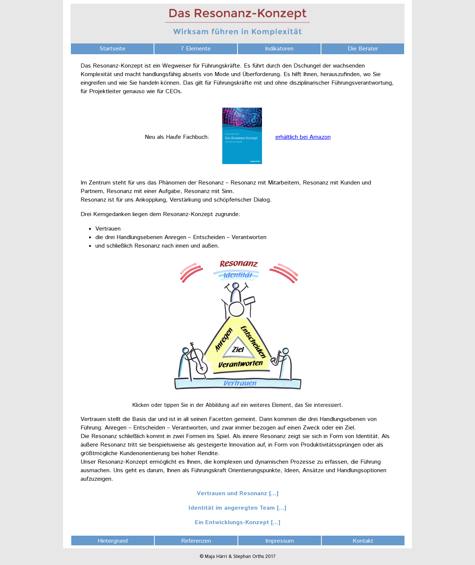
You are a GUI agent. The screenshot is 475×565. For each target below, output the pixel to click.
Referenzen (196, 541)
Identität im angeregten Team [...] (237, 508)
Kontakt (363, 541)
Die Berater (363, 49)
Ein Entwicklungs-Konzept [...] (238, 522)
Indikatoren (279, 49)
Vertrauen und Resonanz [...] (238, 493)
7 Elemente (196, 49)
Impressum (279, 541)
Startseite (112, 49)
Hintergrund (113, 541)
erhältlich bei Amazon (303, 137)
